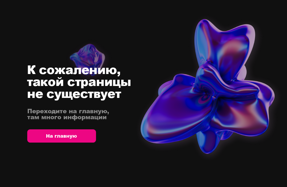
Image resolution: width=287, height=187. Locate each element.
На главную (61, 135)
